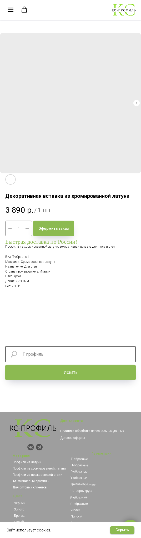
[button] (24, 10)
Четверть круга (81, 491)
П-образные (79, 465)
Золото (19, 509)
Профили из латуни (27, 462)
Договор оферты (73, 438)
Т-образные (79, 459)
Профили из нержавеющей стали (37, 475)
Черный (19, 503)
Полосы (76, 516)
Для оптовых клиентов (30, 487)
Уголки (75, 510)
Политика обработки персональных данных (92, 431)
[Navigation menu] (10, 10)
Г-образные (79, 471)
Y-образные (78, 478)
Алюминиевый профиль (30, 481)
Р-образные (79, 504)
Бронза (19, 516)
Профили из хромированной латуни (39, 468)
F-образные (79, 497)
